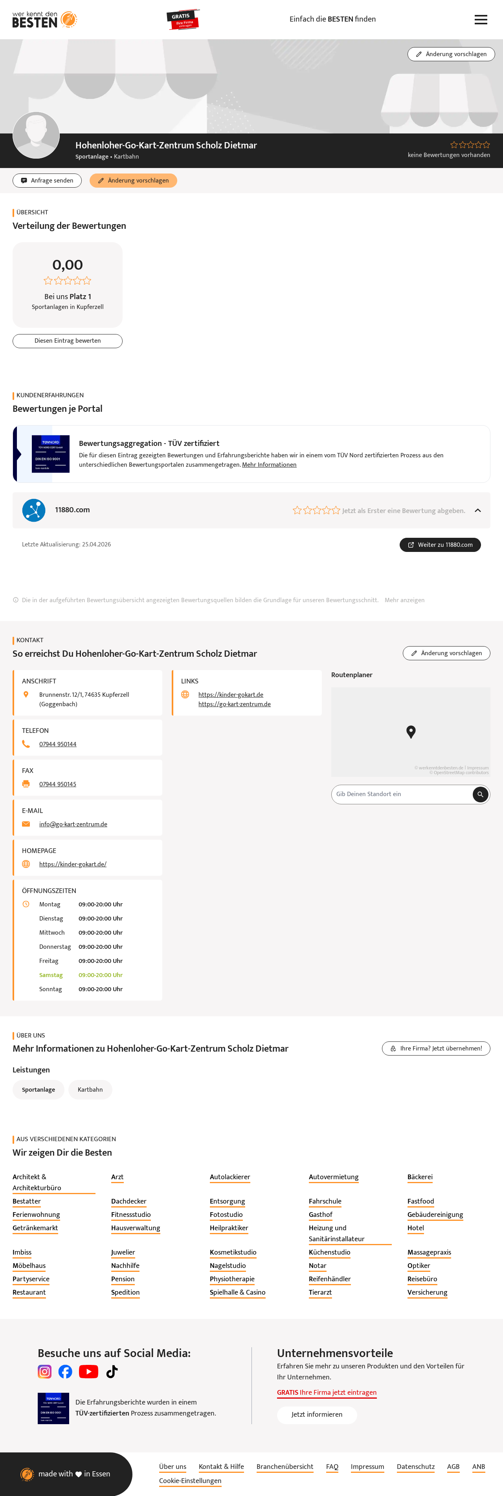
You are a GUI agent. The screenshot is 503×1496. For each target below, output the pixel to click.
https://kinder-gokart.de (230, 695)
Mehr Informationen (269, 465)
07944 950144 (58, 745)
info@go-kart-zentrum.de (73, 825)
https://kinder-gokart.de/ (72, 865)
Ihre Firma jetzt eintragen (327, 1393)
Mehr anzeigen (405, 600)
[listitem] (54, 1183)
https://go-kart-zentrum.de (234, 704)
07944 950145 (57, 785)
